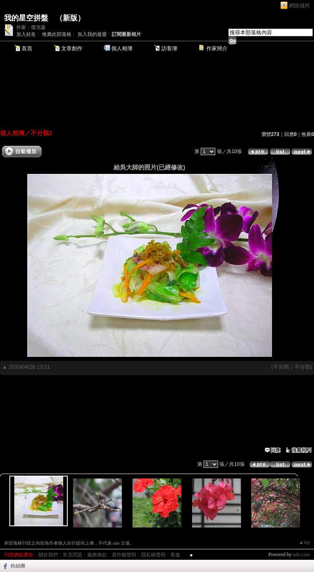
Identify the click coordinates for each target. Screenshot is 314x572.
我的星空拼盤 (26, 18)
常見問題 (72, 555)
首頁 (27, 48)
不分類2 (41, 132)
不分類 (281, 367)
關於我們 (48, 555)
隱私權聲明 (153, 555)
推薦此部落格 (56, 34)
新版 (70, 18)
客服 (175, 555)
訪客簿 (169, 48)
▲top (304, 542)
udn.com (301, 554)
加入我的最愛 (92, 34)
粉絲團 (18, 566)
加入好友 (26, 34)
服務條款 (97, 555)
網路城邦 (299, 5)
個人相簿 (122, 48)
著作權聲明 (124, 555)
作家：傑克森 (31, 27)
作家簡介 (217, 48)
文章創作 (71, 48)
